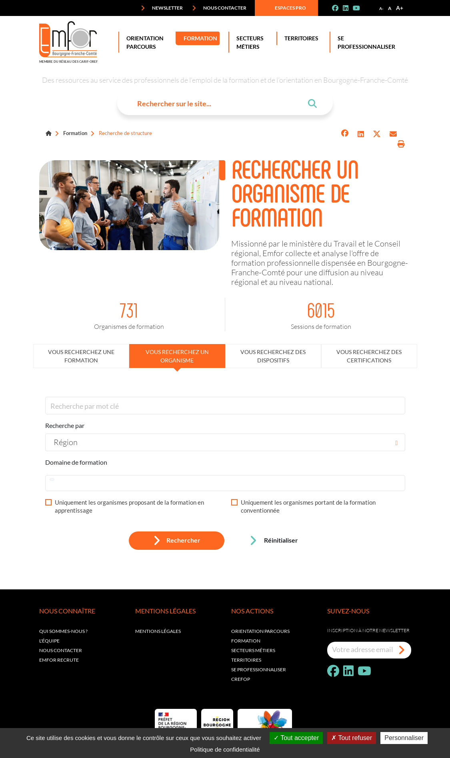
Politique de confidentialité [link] (225, 749)
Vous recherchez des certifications (369, 356)
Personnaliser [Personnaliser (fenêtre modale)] (404, 737)
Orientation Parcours (143, 42)
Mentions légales (158, 631)
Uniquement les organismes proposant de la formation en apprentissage (129, 506)
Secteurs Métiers (248, 42)
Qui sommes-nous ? (63, 631)
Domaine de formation (76, 462)
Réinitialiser (273, 541)
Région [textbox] (66, 442)
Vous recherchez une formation (81, 356)
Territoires (299, 38)
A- (381, 8)
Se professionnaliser (364, 42)
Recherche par (64, 425)
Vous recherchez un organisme (177, 356)
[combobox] (225, 442)
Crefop (240, 679)
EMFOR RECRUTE (59, 660)
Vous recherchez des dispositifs (273, 356)
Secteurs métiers (253, 650)
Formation (200, 38)
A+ (399, 7)
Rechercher (176, 541)
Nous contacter (219, 8)
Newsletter (162, 8)
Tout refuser (351, 737)
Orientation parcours (260, 631)
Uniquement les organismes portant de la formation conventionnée (308, 506)
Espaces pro (285, 8)
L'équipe (49, 641)
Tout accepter (296, 737)
